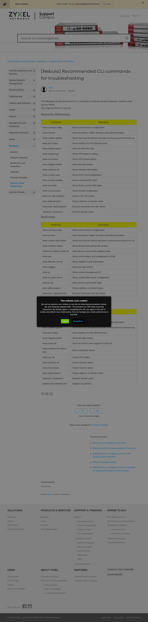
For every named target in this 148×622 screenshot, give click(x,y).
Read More (78, 321)
